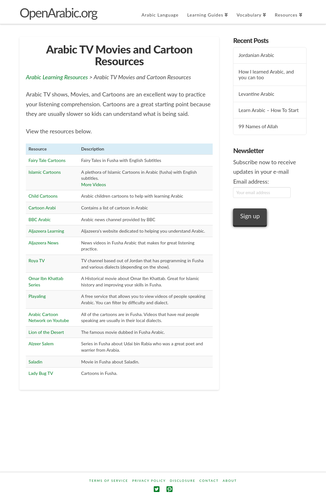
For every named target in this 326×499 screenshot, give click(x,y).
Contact (209, 480)
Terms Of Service (108, 480)
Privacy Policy (149, 480)
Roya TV (36, 260)
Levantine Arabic (256, 94)
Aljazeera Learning (46, 231)
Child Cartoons (42, 196)
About (230, 480)
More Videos (93, 184)
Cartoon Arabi (42, 207)
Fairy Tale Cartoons (46, 160)
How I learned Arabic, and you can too (266, 75)
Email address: (251, 181)
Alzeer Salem (40, 343)
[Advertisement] (269, 354)
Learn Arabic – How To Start (268, 110)
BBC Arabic (39, 219)
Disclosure (182, 480)
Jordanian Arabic (256, 55)
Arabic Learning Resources (57, 77)
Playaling (37, 296)
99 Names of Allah (258, 126)
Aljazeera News (43, 242)
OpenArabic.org (58, 12)
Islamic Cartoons (44, 172)
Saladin (35, 361)
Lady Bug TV (40, 373)
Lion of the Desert (46, 332)
